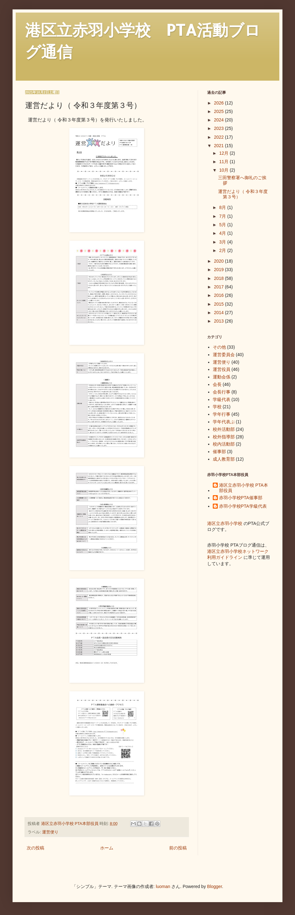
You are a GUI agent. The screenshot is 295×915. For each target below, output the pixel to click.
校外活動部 (224, 429)
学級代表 (221, 399)
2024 (219, 119)
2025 (219, 111)
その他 (219, 347)
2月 (223, 250)
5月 (223, 224)
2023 (219, 128)
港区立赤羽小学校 (224, 523)
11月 (224, 161)
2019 (219, 269)
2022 (219, 137)
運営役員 (221, 369)
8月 (223, 207)
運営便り (50, 832)
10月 (224, 170)
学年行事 (221, 414)
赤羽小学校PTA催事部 (240, 497)
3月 (223, 241)
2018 (219, 278)
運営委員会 (224, 354)
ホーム (106, 847)
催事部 (219, 451)
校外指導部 (224, 436)
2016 (219, 295)
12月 (224, 153)
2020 (219, 261)
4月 (223, 233)
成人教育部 (224, 459)
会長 (217, 384)
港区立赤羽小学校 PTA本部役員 (243, 488)
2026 (219, 102)
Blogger (214, 886)
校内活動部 (224, 444)
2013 (219, 321)
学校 (217, 406)
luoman (163, 886)
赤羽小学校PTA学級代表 (243, 506)
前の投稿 (178, 847)
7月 (223, 216)
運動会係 (221, 376)
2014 (219, 312)
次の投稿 (35, 847)
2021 (219, 145)
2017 (219, 286)
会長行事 (221, 391)
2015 (219, 304)
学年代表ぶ (224, 421)
